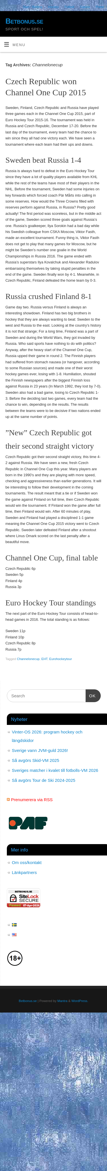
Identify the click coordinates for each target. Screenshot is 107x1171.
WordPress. (79, 1001)
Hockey (53, 7)
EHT (44, 659)
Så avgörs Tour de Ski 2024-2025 (43, 780)
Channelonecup (28, 659)
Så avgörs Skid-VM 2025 (35, 760)
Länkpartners (24, 872)
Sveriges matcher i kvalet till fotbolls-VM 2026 (55, 770)
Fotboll (69, 7)
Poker (100, 7)
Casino (85, 7)
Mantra (62, 1001)
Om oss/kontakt (27, 862)
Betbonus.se (24, 21)
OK (91, 695)
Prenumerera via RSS (32, 799)
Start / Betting (33, 7)
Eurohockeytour (60, 659)
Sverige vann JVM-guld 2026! (40, 750)
